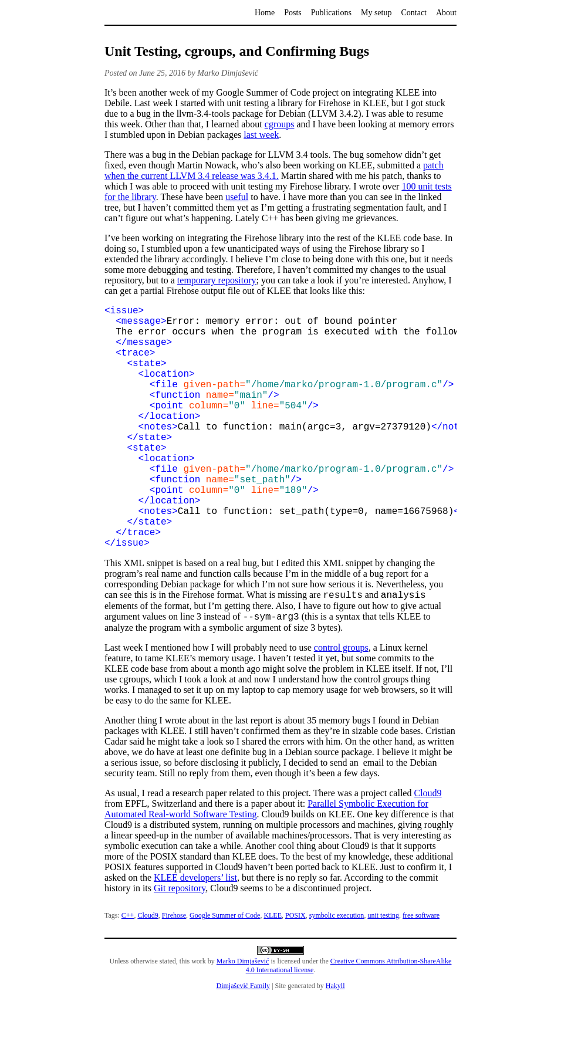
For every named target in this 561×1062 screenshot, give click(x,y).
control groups (341, 705)
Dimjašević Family (243, 1043)
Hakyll (335, 1043)
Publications (331, 12)
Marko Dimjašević (243, 1018)
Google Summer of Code (225, 973)
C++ (127, 973)
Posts (293, 12)
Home (265, 12)
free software (421, 973)
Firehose (174, 973)
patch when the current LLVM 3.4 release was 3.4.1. (274, 170)
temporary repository (216, 280)
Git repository (179, 946)
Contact (414, 12)
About (446, 12)
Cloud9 (427, 850)
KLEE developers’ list (195, 935)
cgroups (280, 124)
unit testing (383, 973)
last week (261, 135)
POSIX (295, 973)
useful (236, 197)
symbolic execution (336, 973)
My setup (376, 12)
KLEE (272, 973)
